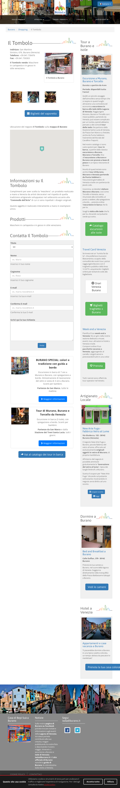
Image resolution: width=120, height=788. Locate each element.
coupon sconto (96, 492)
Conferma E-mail (18, 303)
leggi (96, 496)
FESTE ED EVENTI (102, 19)
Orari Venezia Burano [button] (96, 287)
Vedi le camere (97, 587)
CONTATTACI (35, 774)
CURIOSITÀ (81, 19)
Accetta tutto (93, 781)
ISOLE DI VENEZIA (18, 19)
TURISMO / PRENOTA (60, 19)
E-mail (13, 287)
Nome (13, 255)
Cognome (15, 271)
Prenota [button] (96, 365)
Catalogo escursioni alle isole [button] (96, 229)
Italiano (105, 4)
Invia (42, 345)
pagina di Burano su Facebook (44, 724)
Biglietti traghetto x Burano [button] (96, 309)
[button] (42, 148)
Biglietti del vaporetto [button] (42, 113)
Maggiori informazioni (53, 399)
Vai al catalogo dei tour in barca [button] (42, 454)
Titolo (13, 243)
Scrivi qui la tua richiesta (22, 319)
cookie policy (49, 784)
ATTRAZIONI (39, 19)
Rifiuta (110, 781)
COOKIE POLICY (17, 774)
